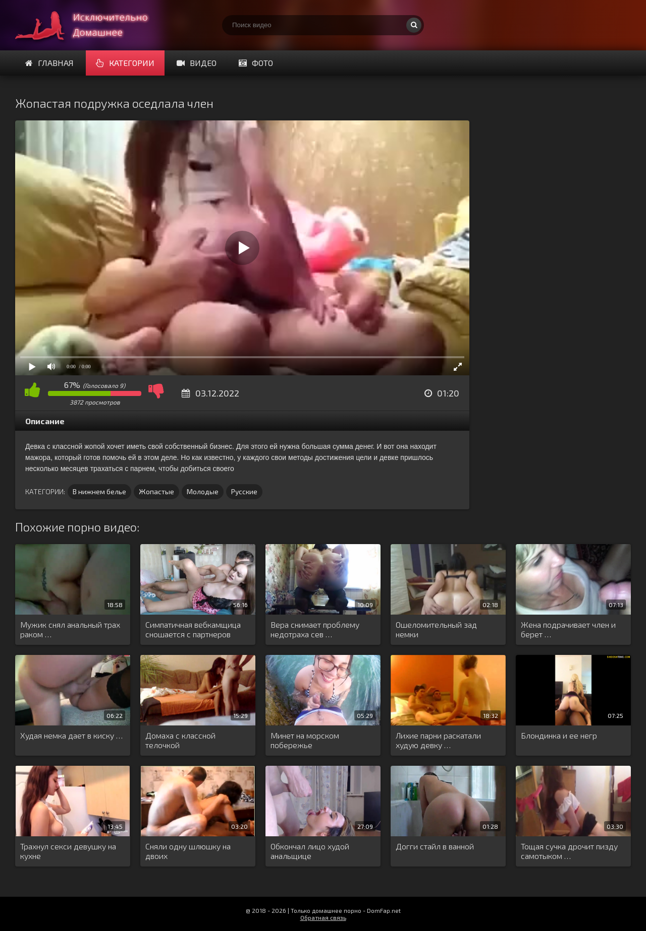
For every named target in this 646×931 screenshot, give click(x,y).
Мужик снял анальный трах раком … (70, 629)
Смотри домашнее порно (91, 25)
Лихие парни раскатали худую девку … (438, 740)
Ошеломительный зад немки (436, 629)
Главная (49, 63)
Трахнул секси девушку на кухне (68, 850)
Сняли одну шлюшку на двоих (188, 850)
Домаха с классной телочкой (180, 740)
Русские (244, 491)
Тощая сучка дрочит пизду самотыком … (569, 850)
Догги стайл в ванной (435, 846)
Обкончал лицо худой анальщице (310, 850)
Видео (197, 63)
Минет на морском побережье (305, 740)
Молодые (203, 491)
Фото (256, 63)
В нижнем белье (99, 491)
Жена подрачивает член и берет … (568, 629)
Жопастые (156, 491)
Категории (125, 63)
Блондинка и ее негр (559, 735)
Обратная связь (323, 917)
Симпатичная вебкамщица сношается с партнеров (193, 629)
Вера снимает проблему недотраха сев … (315, 629)
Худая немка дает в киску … (71, 735)
